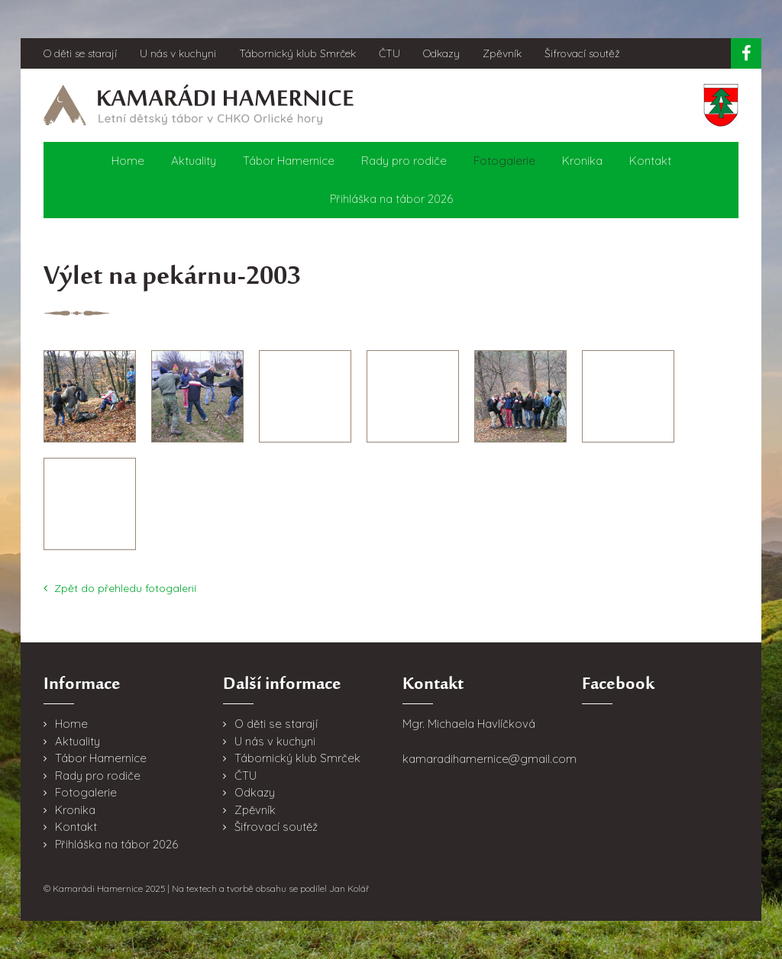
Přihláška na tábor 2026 (391, 198)
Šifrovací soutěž (582, 53)
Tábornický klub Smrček (297, 53)
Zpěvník (502, 53)
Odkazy (441, 53)
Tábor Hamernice (288, 160)
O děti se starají (80, 53)
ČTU (389, 53)
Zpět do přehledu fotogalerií (120, 588)
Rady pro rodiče (404, 160)
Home (127, 160)
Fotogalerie (504, 160)
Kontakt (650, 160)
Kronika (582, 160)
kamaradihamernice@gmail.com (489, 758)
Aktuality (193, 160)
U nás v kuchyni (178, 53)
